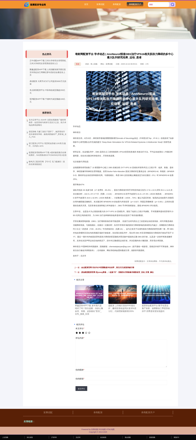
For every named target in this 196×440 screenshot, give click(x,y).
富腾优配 (100, 4)
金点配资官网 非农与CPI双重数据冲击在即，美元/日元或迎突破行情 (107, 267)
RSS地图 (102, 429)
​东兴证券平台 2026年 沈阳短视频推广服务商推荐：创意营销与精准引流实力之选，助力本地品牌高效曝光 (47, 122)
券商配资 (117, 4)
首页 (86, 4)
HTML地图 (110, 429)
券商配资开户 (135, 4)
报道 (77, 64)
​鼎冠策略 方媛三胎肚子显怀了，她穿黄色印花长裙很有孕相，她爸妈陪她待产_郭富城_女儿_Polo (47, 134)
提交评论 (81, 389)
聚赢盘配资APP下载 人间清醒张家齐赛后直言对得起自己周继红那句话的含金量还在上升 (48, 72)
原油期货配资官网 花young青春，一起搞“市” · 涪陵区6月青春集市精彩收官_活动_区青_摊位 (117, 272)
